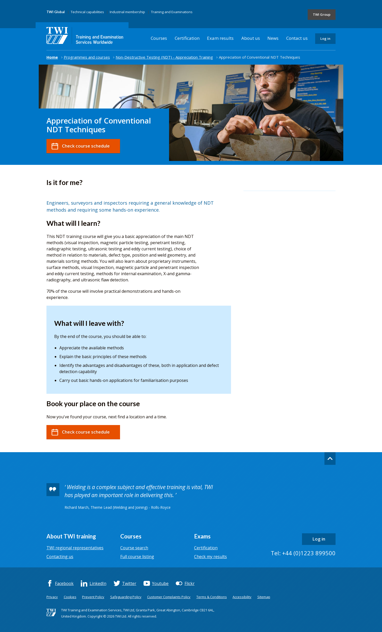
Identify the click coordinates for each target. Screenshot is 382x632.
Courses (159, 38)
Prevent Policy (93, 597)
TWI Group (321, 14)
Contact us (297, 38)
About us (250, 38)
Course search (134, 548)
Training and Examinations (172, 12)
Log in (325, 38)
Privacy (52, 597)
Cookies (70, 597)
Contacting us (59, 556)
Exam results (220, 38)
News (272, 38)
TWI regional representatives (75, 548)
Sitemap (263, 597)
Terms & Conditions (211, 597)
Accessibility (242, 597)
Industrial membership (127, 12)
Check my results (210, 556)
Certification (187, 38)
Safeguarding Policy (125, 597)
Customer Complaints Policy (168, 597)
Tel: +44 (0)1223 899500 (303, 553)
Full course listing (137, 556)
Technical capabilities (87, 12)
